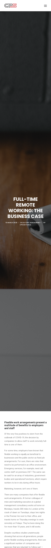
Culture (25, 216)
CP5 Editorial (25, 218)
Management (35, 216)
